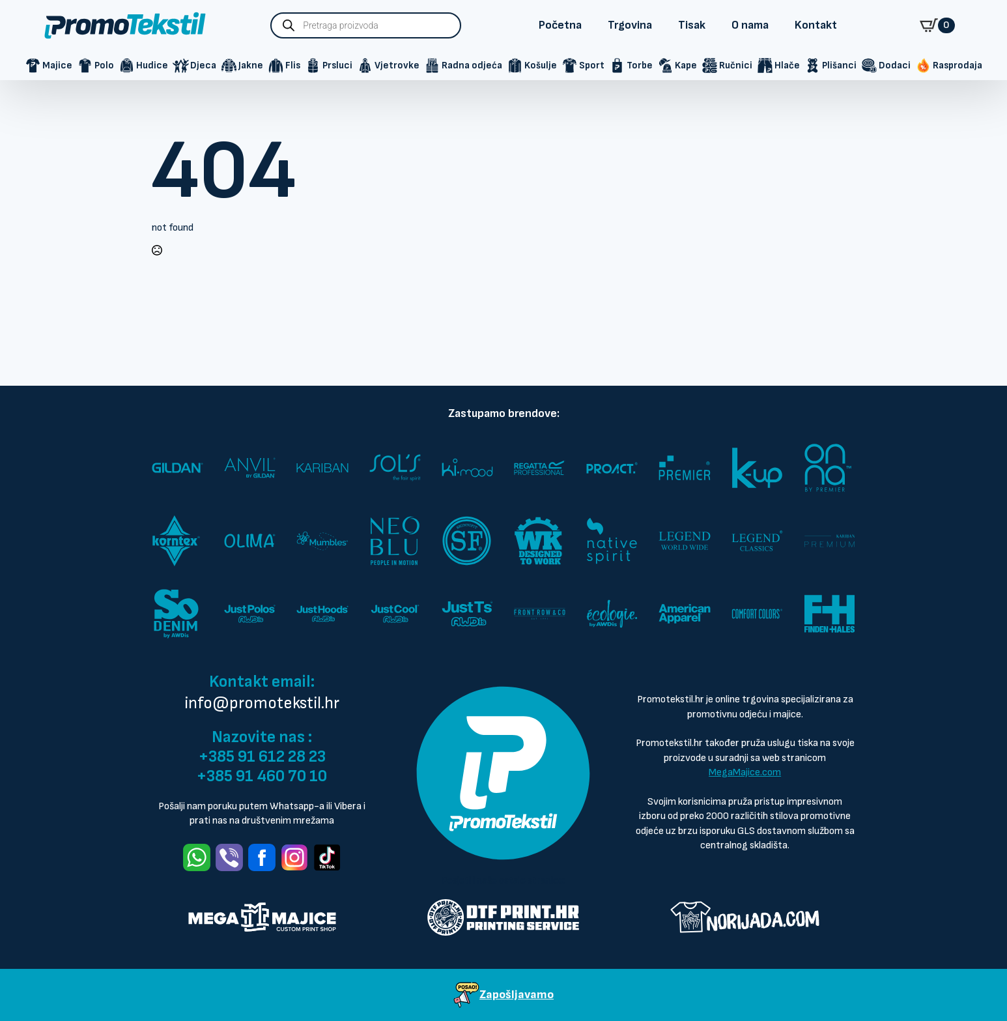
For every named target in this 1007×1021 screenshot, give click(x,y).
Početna (560, 25)
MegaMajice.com (745, 772)
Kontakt (816, 25)
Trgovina (630, 25)
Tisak (691, 25)
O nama (750, 25)
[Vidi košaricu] (937, 25)
